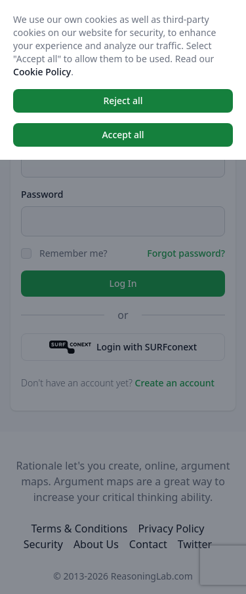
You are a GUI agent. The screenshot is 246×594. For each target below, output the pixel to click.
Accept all (123, 134)
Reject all (122, 100)
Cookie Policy (42, 71)
